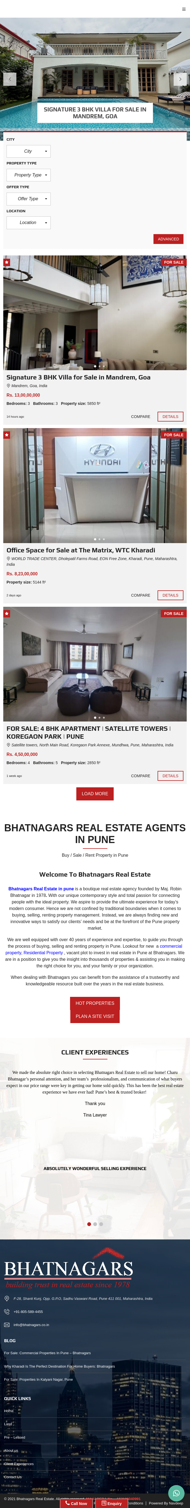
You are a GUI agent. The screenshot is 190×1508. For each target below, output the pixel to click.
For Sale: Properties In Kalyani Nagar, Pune (38, 1379)
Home (9, 1411)
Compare (141, 417)
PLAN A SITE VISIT (95, 1016)
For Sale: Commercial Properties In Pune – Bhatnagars (47, 1353)
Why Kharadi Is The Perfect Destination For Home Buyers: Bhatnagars (59, 1366)
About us (11, 1450)
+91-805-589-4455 (28, 1312)
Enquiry (112, 1503)
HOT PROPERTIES (95, 1003)
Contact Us (13, 1477)
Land (8, 1424)
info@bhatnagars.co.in (31, 1325)
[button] (29, 151)
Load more (95, 793)
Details (170, 416)
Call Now (76, 1503)
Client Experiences (19, 1464)
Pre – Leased (14, 1437)
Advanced (168, 239)
